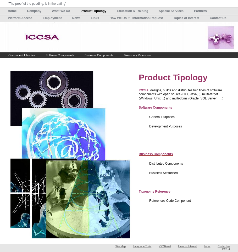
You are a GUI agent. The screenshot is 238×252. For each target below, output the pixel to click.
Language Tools (142, 246)
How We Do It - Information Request (136, 18)
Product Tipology (93, 11)
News (76, 18)
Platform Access (20, 18)
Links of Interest (187, 246)
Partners (200, 11)
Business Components (99, 55)
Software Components (60, 55)
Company (34, 11)
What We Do (61, 11)
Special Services (171, 11)
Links (95, 18)
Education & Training (132, 11)
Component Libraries (21, 55)
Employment (52, 18)
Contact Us (218, 18)
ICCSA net (165, 246)
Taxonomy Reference (137, 55)
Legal (207, 246)
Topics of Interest (186, 18)
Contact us (224, 246)
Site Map (120, 246)
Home (12, 11)
